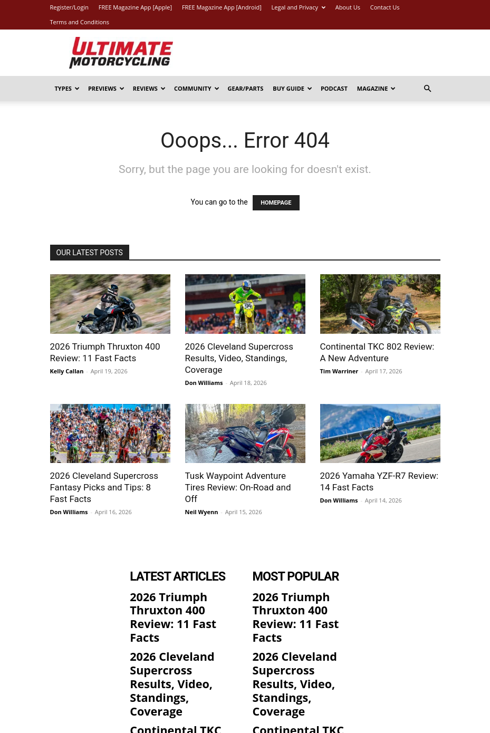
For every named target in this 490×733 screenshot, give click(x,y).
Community (196, 88)
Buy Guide (292, 88)
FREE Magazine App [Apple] (135, 7)
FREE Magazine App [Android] (222, 7)
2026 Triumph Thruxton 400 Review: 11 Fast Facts (182, 598)
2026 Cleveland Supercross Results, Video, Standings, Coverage (239, 358)
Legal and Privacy (298, 7)
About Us (347, 7)
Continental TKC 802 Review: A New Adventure (172, 674)
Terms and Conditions (80, 22)
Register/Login (69, 7)
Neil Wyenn (201, 512)
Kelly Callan (67, 371)
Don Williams (204, 383)
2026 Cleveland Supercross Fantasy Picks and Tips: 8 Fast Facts (104, 487)
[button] (427, 89)
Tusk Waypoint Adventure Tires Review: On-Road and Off (238, 487)
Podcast (334, 88)
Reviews (149, 88)
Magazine (376, 88)
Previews (106, 88)
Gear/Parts (246, 88)
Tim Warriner (339, 371)
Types (67, 88)
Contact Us (385, 7)
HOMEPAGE (276, 202)
